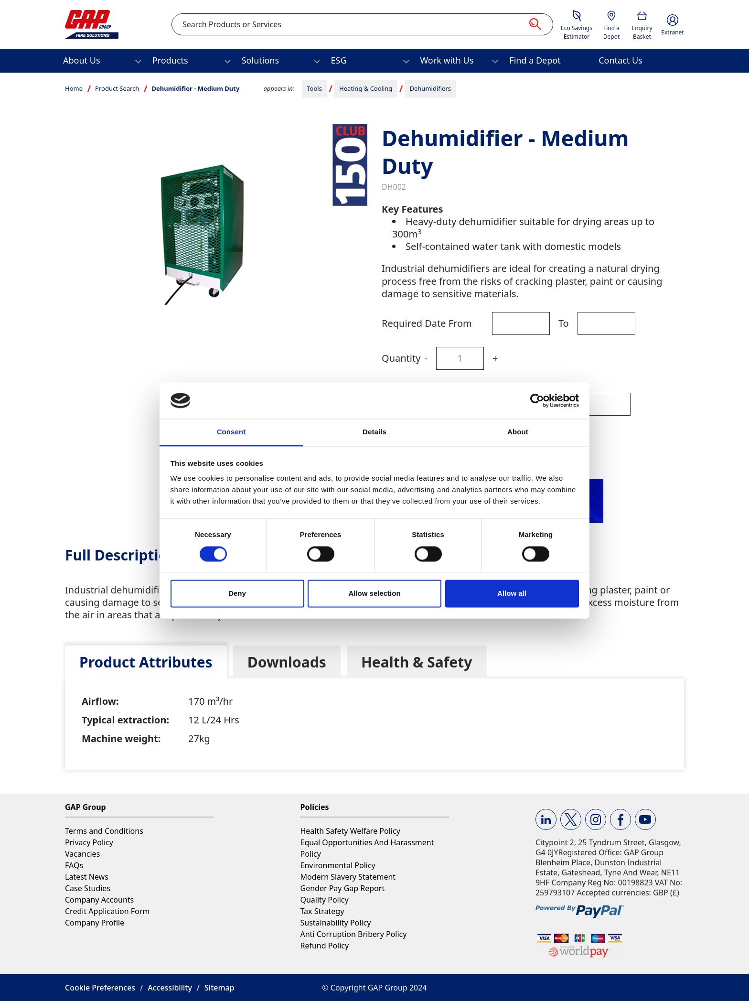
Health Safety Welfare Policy (350, 831)
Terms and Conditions (104, 831)
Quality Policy (324, 899)
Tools (314, 88)
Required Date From (427, 323)
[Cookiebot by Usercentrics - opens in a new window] (537, 400)
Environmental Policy (337, 865)
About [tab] (517, 432)
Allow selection (374, 594)
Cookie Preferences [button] (100, 987)
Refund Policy (324, 945)
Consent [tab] (231, 432)
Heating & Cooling (365, 88)
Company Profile (94, 922)
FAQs (74, 865)
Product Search (117, 88)
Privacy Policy (89, 842)
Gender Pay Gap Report (342, 888)
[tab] (146, 662)
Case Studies (87, 888)
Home (74, 88)
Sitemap (219, 987)
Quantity (401, 358)
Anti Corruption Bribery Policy (353, 934)
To (563, 323)
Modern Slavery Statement (348, 877)
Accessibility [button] (170, 987)
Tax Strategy (322, 911)
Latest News (86, 877)
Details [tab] (374, 432)
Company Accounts (99, 899)
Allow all (511, 594)
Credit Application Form (107, 911)
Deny (237, 594)
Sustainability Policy (335, 922)
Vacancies (82, 854)
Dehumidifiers (430, 88)
